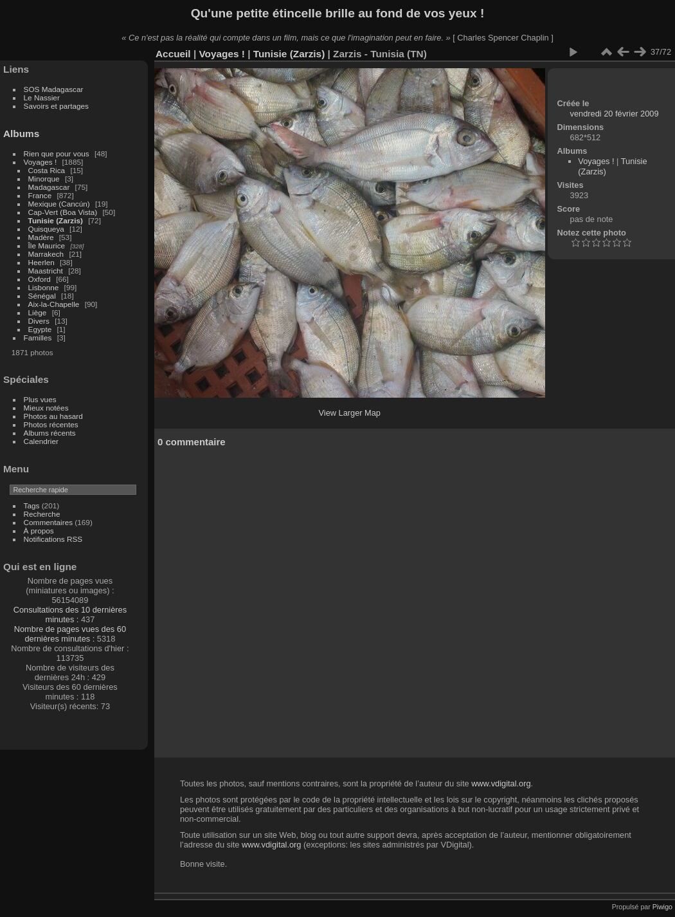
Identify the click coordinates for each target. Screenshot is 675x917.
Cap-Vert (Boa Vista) (63, 212)
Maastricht (45, 270)
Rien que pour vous (57, 153)
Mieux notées (46, 407)
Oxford (39, 279)
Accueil (173, 53)
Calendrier (41, 441)
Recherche (42, 514)
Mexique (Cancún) (59, 203)
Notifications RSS (53, 539)
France (40, 195)
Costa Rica (47, 170)
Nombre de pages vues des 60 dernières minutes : (70, 634)
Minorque (44, 178)
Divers (39, 321)
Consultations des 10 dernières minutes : (70, 614)
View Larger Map (349, 413)
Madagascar (49, 187)
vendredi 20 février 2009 (614, 113)
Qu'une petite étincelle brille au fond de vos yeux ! (338, 13)
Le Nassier (42, 97)
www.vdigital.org (500, 783)
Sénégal (42, 296)
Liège (37, 312)
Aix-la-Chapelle (54, 304)
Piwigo (662, 907)
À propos (39, 530)
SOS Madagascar (54, 89)
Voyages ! (40, 162)
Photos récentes (51, 424)
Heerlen (41, 262)
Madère (41, 237)
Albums (21, 133)
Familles (38, 337)
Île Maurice (47, 245)
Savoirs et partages (56, 106)
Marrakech (46, 254)
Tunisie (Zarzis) (55, 220)
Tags (32, 505)
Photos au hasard (53, 416)
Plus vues (40, 399)
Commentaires (48, 522)
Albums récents (50, 433)
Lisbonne (43, 287)
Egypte (40, 329)
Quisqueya (46, 229)
